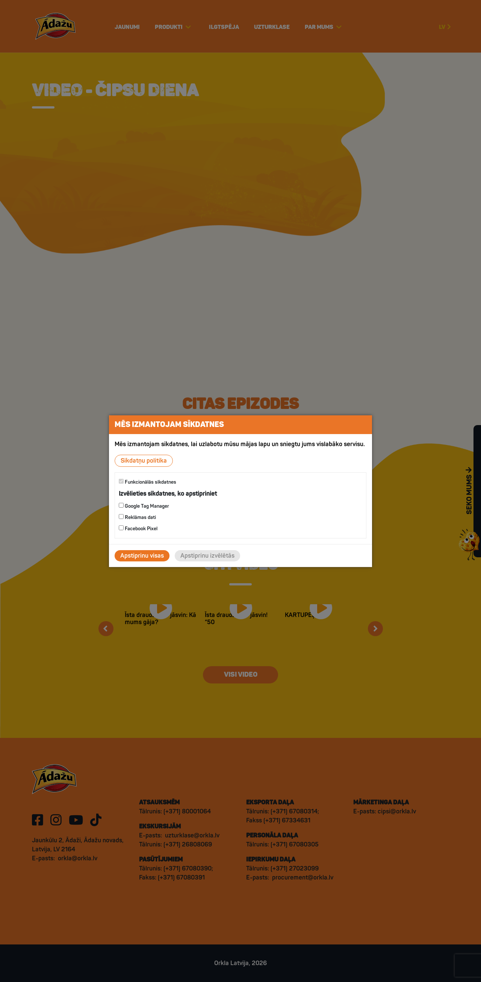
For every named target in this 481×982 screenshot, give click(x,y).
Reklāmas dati (137, 517)
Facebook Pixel (138, 528)
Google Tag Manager (144, 506)
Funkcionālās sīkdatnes (147, 481)
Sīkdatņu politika (144, 460)
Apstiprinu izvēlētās (207, 556)
